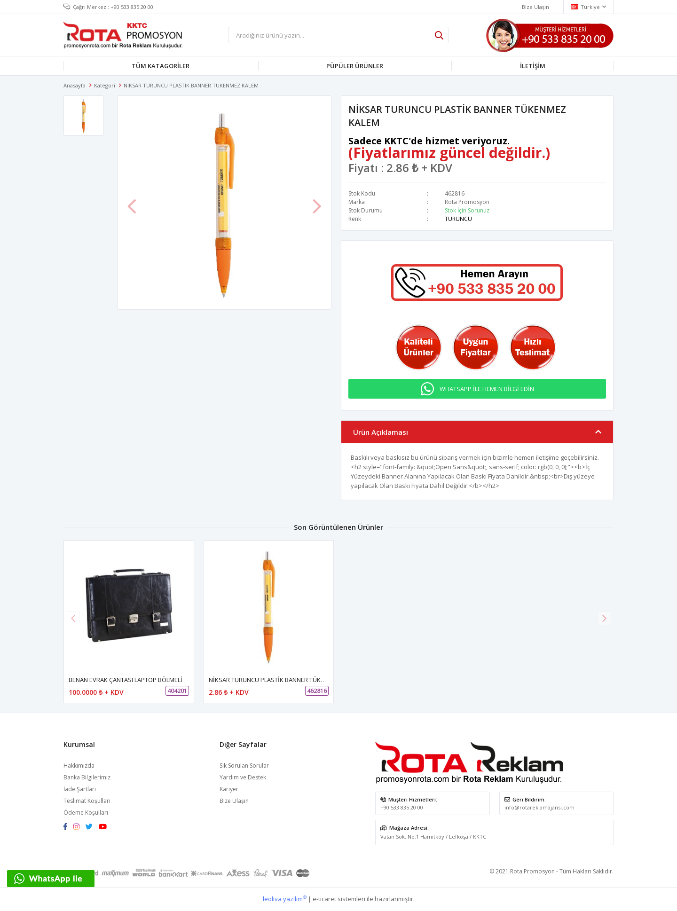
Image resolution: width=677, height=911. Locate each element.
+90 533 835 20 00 (131, 6)
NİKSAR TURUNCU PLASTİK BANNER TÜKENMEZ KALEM (285, 679)
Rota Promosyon (467, 202)
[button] (604, 618)
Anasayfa (74, 85)
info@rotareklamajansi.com (539, 807)
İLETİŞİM (532, 66)
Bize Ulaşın (234, 801)
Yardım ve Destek (243, 777)
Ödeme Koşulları (85, 813)
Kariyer (229, 789)
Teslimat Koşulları (86, 801)
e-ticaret (324, 899)
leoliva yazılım (285, 899)
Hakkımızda (78, 766)
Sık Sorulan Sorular (244, 766)
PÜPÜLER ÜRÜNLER (354, 66)
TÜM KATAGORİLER (160, 66)
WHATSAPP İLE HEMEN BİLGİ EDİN (487, 389)
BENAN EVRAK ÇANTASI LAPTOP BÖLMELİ (125, 679)
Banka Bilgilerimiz (86, 777)
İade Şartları (79, 789)
